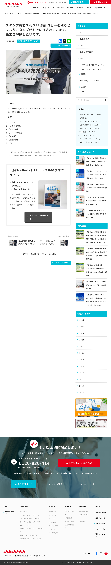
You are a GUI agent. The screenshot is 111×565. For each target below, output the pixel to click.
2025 (81, 326)
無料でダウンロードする (38, 217)
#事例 (81, 114)
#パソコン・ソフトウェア (88, 121)
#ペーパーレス (94, 139)
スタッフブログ (86, 52)
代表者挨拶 (68, 518)
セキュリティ (53, 515)
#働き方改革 (82, 139)
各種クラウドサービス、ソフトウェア (31, 530)
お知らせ (84, 87)
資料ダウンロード (23, 484)
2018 (81, 372)
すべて (82, 32)
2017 (81, 379)
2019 (81, 366)
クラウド (52, 529)
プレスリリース (87, 91)
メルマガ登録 (56, 484)
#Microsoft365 (95, 125)
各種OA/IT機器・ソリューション (30, 539)
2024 (81, 333)
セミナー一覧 (87, 484)
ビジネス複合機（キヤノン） (93, 65)
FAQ (81, 58)
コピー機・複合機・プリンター (30, 519)
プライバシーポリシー (68, 562)
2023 (81, 339)
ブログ (89, 8)
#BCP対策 (92, 135)
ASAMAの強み (34, 8)
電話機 (84, 74)
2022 (81, 346)
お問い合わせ (100, 518)
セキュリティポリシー (85, 562)
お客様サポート (100, 8)
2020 (81, 359)
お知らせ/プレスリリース (90, 80)
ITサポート (23, 511)
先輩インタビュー (84, 516)
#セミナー (98, 142)
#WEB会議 (82, 132)
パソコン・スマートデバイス (29, 515)
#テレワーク (94, 128)
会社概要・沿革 (69, 512)
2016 (81, 386)
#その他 (98, 114)
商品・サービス (48, 8)
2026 (81, 320)
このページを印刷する (61, 45)
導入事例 (60, 8)
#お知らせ (82, 118)
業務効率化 (52, 511)
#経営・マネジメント (86, 142)
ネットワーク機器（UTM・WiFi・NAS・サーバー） (31, 523)
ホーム (5, 13)
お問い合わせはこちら (79, 463)
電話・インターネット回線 (29, 535)
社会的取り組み (69, 526)
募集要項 (82, 522)
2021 (81, 353)
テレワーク (52, 519)
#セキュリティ (84, 128)
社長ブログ (84, 38)
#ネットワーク (89, 114)
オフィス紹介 (69, 522)
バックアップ (53, 533)
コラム (82, 45)
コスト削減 (52, 522)
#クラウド (91, 132)
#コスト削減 (82, 135)
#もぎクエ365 (84, 125)
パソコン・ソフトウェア (91, 69)
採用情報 (80, 8)
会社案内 (70, 8)
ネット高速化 (53, 526)
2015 (81, 392)
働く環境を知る (84, 511)
